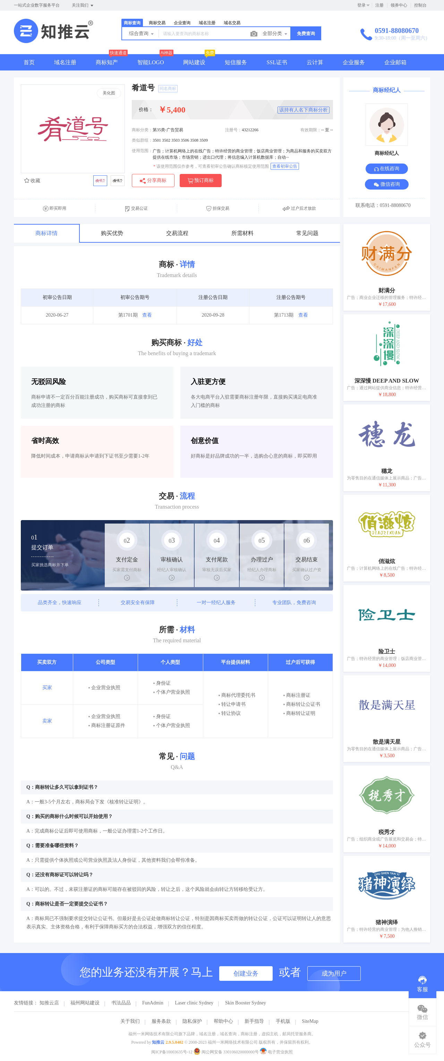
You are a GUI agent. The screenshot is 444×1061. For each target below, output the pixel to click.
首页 (29, 62)
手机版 (283, 1021)
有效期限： (310, 129)
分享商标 (153, 181)
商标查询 (132, 22)
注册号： (233, 129)
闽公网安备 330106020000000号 (227, 1052)
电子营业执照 (276, 1052)
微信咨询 (387, 184)
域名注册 (207, 22)
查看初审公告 (284, 166)
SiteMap (310, 1021)
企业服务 (354, 62)
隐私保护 (192, 1021)
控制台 (420, 5)
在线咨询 (387, 168)
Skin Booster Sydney (245, 1002)
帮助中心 (223, 1021)
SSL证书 (276, 62)
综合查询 (142, 34)
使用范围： (142, 150)
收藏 (32, 180)
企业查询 (182, 22)
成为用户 (334, 973)
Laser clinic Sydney (194, 1002)
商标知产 (107, 62)
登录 (361, 5)
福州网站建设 (85, 1002)
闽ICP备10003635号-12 (172, 1052)
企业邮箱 (395, 62)
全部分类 (275, 34)
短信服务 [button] (236, 62)
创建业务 (245, 973)
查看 (147, 315)
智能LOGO (150, 62)
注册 (379, 5)
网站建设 (194, 62)
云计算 (315, 62)
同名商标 (168, 88)
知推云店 (49, 1002)
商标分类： (142, 129)
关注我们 (83, 5)
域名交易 (232, 22)
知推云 (158, 1042)
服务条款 (161, 1021)
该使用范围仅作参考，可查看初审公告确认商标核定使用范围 (211, 166)
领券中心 (399, 5)
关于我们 (130, 1021)
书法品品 (121, 1002)
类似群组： (142, 140)
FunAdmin (152, 1002)
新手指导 (254, 1021)
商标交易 (157, 22)
